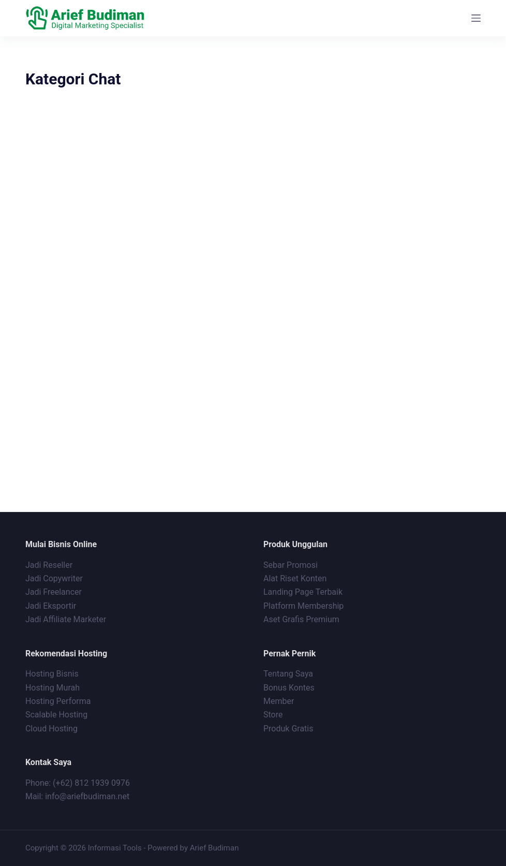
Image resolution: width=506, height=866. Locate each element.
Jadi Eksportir (50, 606)
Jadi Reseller (48, 565)
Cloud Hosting (51, 728)
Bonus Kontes (290, 688)
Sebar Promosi (290, 565)
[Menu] (476, 18)
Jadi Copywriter (54, 578)
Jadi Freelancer (53, 592)
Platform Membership (303, 606)
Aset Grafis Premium (302, 619)
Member (278, 701)
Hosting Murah (52, 688)
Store (272, 715)
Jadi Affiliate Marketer (65, 619)
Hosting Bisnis (52, 674)
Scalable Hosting (56, 715)
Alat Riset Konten (294, 578)
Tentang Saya (288, 674)
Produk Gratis (288, 728)
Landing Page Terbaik (303, 592)
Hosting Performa (58, 701)
